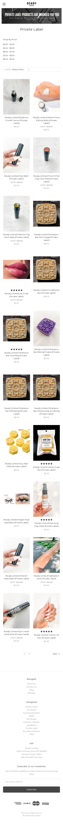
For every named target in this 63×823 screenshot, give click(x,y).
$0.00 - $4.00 (9, 44)
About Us (31, 684)
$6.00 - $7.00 (9, 52)
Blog (31, 690)
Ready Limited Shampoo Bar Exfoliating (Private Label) (16, 411)
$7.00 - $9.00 (9, 55)
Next (56, 653)
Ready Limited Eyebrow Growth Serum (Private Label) (16, 120)
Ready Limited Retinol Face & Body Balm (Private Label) (46, 120)
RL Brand (31, 710)
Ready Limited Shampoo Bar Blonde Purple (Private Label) (47, 352)
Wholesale (31, 719)
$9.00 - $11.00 (9, 59)
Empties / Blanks (31, 722)
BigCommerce (36, 813)
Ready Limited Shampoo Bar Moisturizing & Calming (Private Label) (47, 411)
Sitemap (31, 693)
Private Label (31, 728)
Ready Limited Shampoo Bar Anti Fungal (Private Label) (46, 237)
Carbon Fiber (31, 707)
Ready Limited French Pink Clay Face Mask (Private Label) (46, 179)
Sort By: (8, 69)
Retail (31, 716)
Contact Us (31, 687)
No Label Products (31, 731)
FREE (31, 734)
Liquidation (31, 725)
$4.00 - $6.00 (9, 48)
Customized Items (31, 713)
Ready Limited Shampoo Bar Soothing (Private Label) (16, 356)
